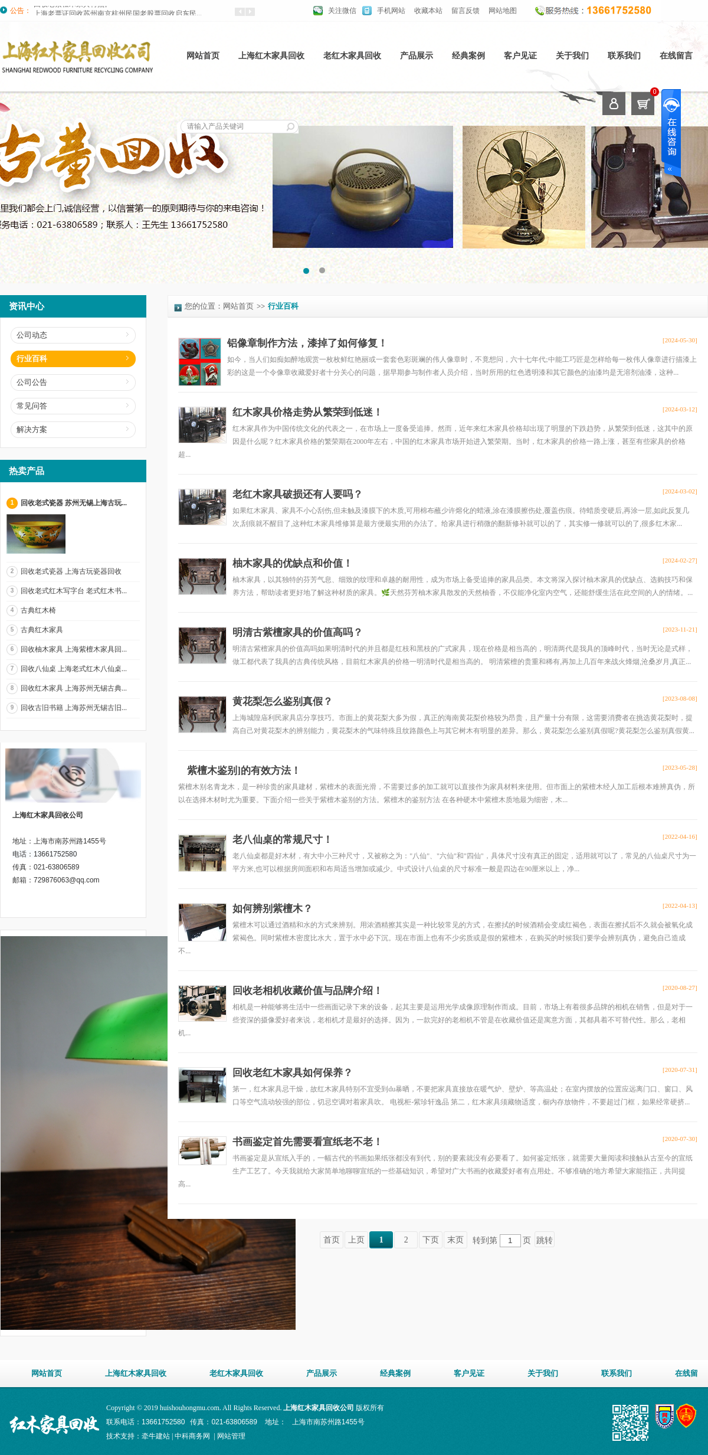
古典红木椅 (38, 610)
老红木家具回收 (352, 55)
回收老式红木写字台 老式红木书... (74, 591)
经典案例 (468, 55)
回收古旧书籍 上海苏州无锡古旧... (74, 708)
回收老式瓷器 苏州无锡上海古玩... (74, 503)
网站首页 (202, 55)
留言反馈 (465, 10)
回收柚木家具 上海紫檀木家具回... (74, 649)
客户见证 (520, 55)
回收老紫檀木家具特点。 (73, 10)
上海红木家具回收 (271, 55)
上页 (356, 1239)
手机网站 (391, 10)
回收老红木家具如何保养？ (292, 1072)
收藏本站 (428, 10)
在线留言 (676, 55)
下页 (430, 1239)
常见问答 (32, 405)
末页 (455, 1239)
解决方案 (32, 429)
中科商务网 (192, 1436)
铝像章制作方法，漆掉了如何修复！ (307, 343)
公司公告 (32, 382)
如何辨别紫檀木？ (272, 908)
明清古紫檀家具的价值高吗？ (297, 632)
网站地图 (503, 10)
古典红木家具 (42, 630)
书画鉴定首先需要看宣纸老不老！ (307, 1141)
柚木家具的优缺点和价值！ (292, 563)
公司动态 (32, 335)
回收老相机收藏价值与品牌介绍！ (307, 990)
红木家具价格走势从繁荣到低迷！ (307, 412)
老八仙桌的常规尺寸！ (282, 839)
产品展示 (416, 55)
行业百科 (32, 358)
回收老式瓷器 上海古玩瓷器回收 (71, 571)
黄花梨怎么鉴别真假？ (282, 701)
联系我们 (624, 55)
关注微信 (342, 10)
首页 (331, 1239)
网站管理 (231, 1436)
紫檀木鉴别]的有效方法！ (244, 770)
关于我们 (572, 55)
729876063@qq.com (67, 880)
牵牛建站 (156, 1436)
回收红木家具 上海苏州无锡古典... (74, 688)
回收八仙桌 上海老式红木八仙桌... (74, 669)
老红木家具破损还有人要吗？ (297, 494)
